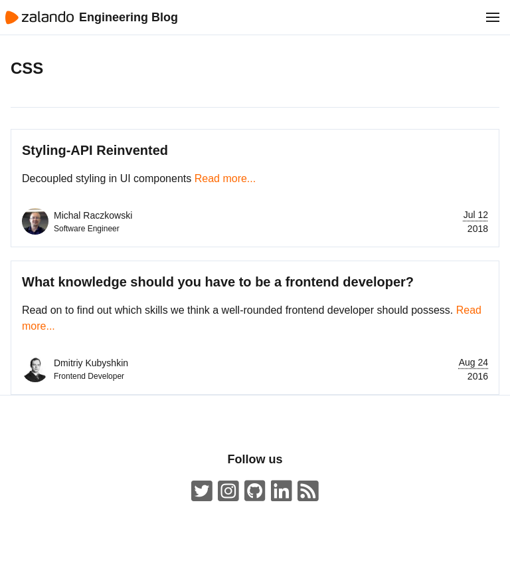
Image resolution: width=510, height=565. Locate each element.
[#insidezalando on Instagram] (228, 491)
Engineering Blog (128, 17)
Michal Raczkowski (93, 215)
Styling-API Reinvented (95, 150)
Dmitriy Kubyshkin (91, 363)
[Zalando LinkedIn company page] (281, 491)
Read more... (225, 178)
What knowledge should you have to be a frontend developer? (218, 282)
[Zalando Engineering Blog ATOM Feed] (308, 491)
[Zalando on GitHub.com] (255, 491)
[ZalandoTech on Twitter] (202, 491)
